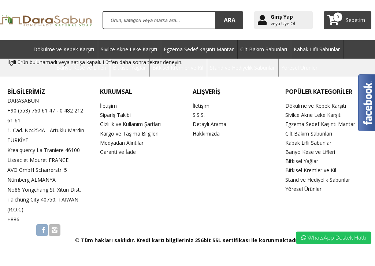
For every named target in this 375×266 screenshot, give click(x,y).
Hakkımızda (206, 133)
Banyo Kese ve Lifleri (81, 67)
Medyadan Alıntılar (122, 142)
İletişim (108, 105)
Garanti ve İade (118, 151)
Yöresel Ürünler (299, 67)
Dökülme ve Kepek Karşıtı (63, 49)
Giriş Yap (282, 16)
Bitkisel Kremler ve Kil (177, 67)
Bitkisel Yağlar (129, 67)
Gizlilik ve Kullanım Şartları (130, 124)
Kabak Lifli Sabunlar (317, 49)
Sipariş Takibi (115, 114)
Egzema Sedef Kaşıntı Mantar (199, 49)
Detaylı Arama (209, 124)
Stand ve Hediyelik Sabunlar (242, 67)
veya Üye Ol (283, 24)
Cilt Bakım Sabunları (263, 49)
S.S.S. (199, 114)
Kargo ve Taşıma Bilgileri (129, 133)
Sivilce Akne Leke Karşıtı (129, 49)
